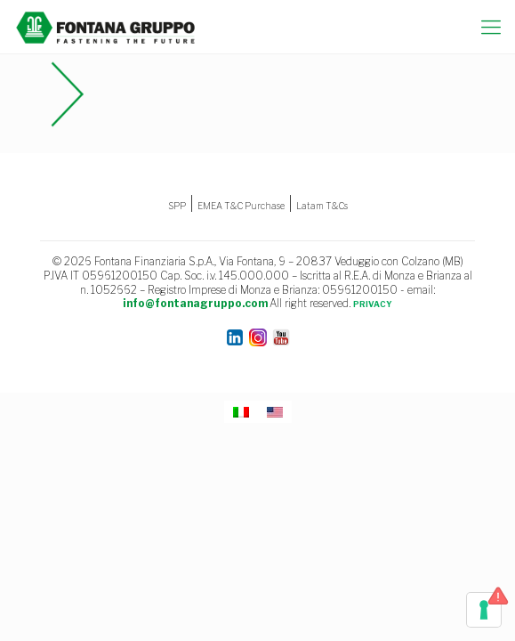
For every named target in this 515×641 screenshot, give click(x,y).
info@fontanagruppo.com (195, 303)
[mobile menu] (491, 27)
